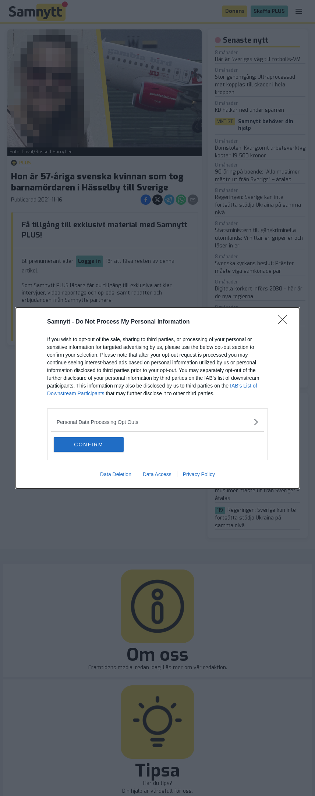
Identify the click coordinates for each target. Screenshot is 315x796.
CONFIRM (88, 444)
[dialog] (157, 398)
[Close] (285, 322)
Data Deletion (115, 474)
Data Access (157, 474)
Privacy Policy (199, 474)
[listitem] (157, 422)
